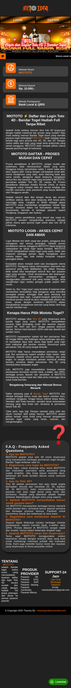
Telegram (55, 585)
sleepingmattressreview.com (51, 610)
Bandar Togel (40, 394)
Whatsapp (55, 582)
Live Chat (56, 579)
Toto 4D (36, 319)
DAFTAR (53, 20)
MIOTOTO (25, 72)
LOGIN (17, 20)
